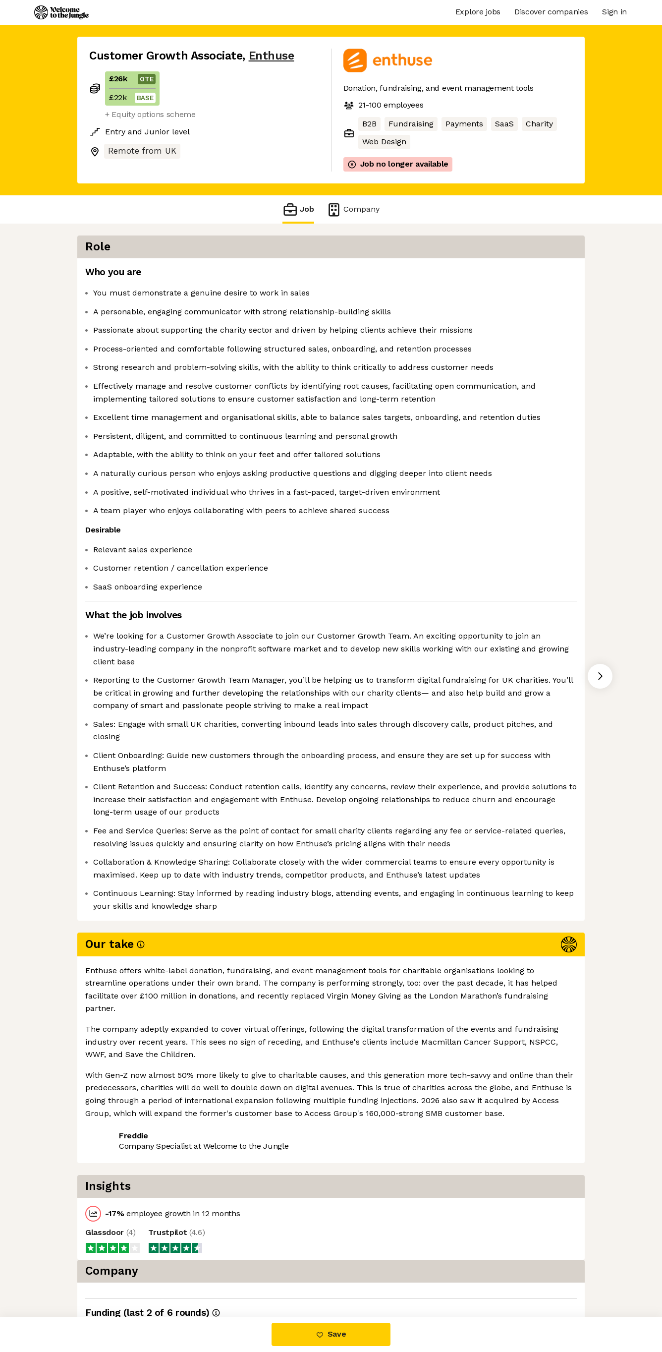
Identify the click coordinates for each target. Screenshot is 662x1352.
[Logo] (61, 12)
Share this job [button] (116, 1275)
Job (298, 209)
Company (353, 209)
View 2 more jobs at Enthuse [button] (214, 1275)
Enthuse (271, 55)
